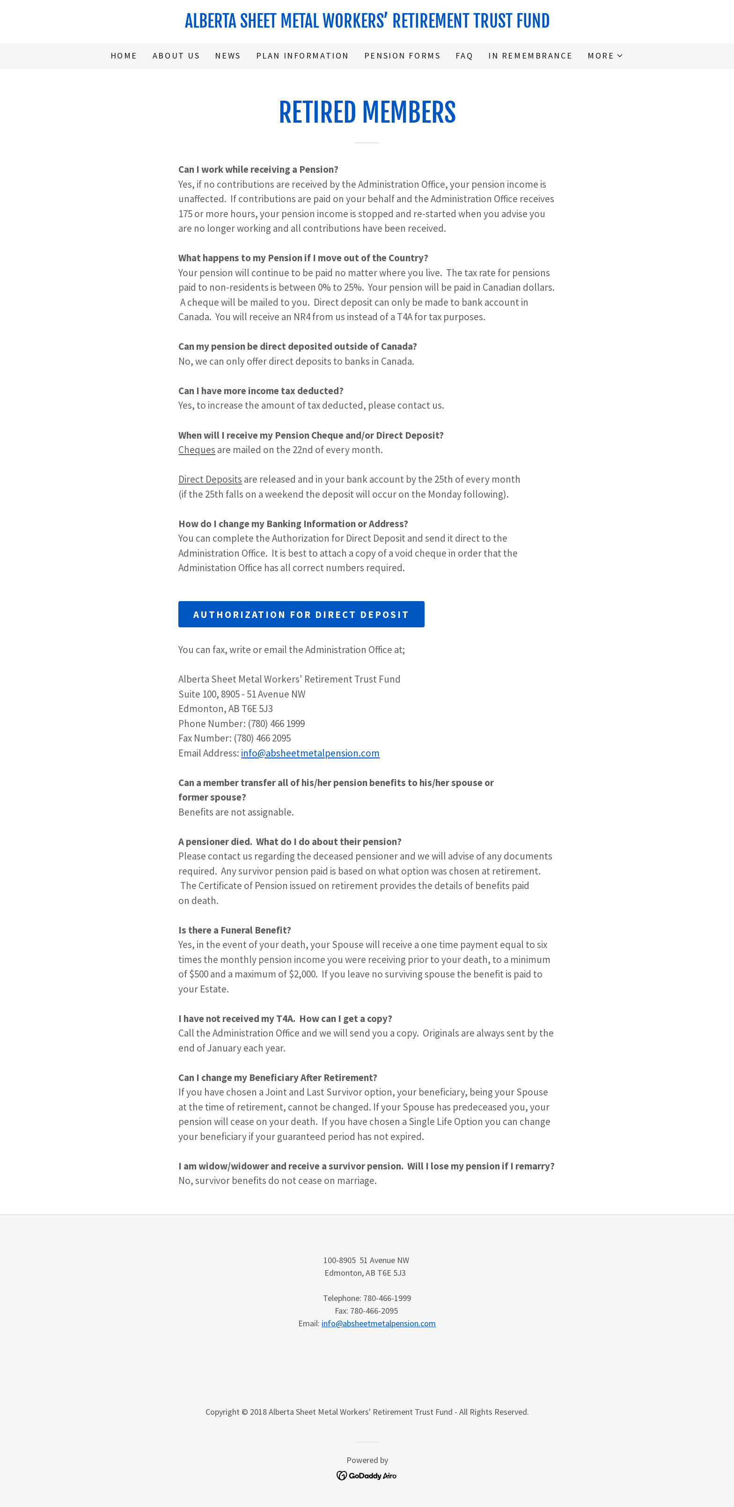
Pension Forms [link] (402, 55)
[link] (367, 24)
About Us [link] (176, 55)
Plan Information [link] (302, 55)
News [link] (228, 55)
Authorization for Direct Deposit (301, 614)
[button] (605, 55)
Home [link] (124, 55)
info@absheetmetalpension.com (310, 753)
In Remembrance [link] (530, 55)
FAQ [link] (464, 55)
